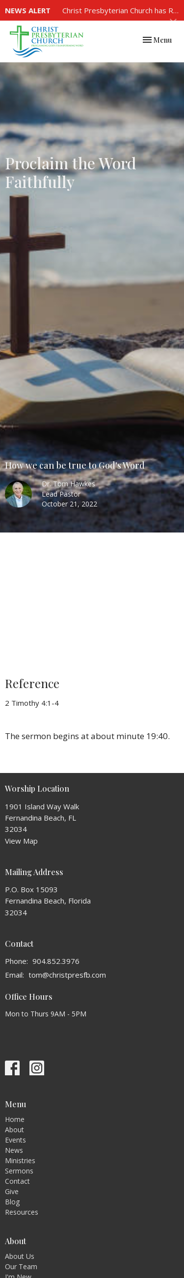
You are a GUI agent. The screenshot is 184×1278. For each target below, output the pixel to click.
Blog (12, 1201)
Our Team (21, 1266)
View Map (21, 841)
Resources (21, 1212)
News (14, 1150)
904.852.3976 (55, 961)
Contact (17, 1181)
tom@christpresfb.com (67, 975)
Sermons (19, 1170)
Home (15, 1119)
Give (12, 1191)
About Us (19, 1256)
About (14, 1129)
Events (15, 1140)
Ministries (20, 1160)
